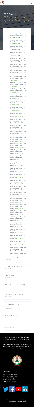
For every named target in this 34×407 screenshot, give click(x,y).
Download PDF (15, 37)
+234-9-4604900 (11, 379)
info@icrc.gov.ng (11, 381)
